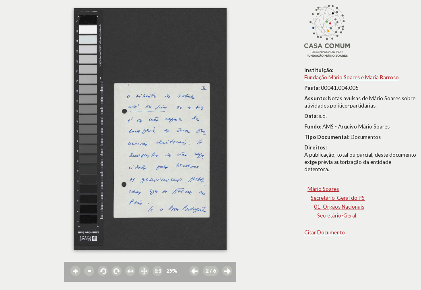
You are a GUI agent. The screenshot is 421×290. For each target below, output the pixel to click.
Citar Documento (324, 232)
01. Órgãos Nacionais (339, 206)
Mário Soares (323, 189)
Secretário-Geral (336, 215)
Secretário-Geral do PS (338, 198)
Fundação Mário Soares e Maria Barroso (351, 77)
